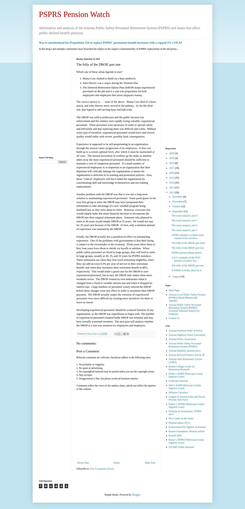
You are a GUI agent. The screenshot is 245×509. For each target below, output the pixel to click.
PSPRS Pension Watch (74, 14)
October (176, 206)
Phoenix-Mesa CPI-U (179, 423)
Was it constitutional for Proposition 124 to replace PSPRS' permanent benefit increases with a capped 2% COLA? (110, 42)
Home (117, 462)
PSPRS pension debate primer (187, 252)
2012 (172, 192)
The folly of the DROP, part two (188, 248)
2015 (172, 177)
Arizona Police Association (182, 339)
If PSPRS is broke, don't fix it (186, 270)
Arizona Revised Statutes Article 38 (186, 355)
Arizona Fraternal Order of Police (185, 330)
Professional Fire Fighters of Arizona (187, 427)
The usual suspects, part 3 (185, 220)
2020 (172, 153)
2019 (172, 158)
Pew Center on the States (181, 418)
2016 (172, 173)
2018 (172, 163)
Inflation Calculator (178, 392)
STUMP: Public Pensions (181, 447)
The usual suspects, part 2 (185, 225)
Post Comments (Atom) (102, 468)
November (178, 201)
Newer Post (83, 462)
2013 (172, 187)
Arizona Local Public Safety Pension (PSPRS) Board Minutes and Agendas (187, 297)
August (176, 276)
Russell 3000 (175, 435)
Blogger (136, 494)
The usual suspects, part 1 (185, 230)
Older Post (150, 462)
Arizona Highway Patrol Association (187, 335)
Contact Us (174, 318)
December (177, 196)
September (178, 211)
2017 (172, 168)
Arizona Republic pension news (184, 350)
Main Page (174, 290)
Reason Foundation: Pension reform (187, 431)
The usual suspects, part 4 (185, 215)
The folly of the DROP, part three (188, 243)
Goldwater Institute (178, 381)
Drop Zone (92, 333)
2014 (172, 182)
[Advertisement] (53, 105)
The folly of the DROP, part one (188, 265)
